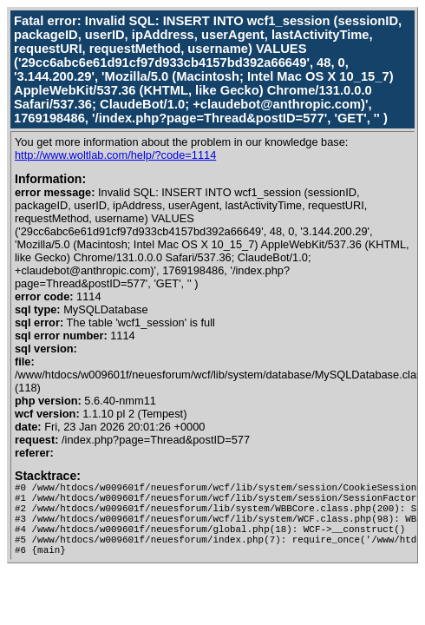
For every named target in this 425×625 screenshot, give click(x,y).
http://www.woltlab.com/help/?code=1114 (115, 154)
